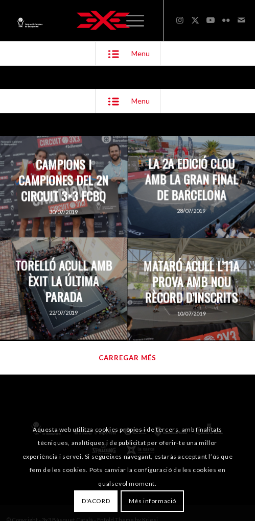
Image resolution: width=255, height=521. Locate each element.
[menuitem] (135, 20)
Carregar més (127, 358)
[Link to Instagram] (180, 20)
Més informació (152, 501)
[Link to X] (195, 20)
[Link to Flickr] (226, 20)
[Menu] (135, 20)
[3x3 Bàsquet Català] (103, 20)
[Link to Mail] (241, 20)
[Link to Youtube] (210, 20)
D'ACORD (96, 501)
